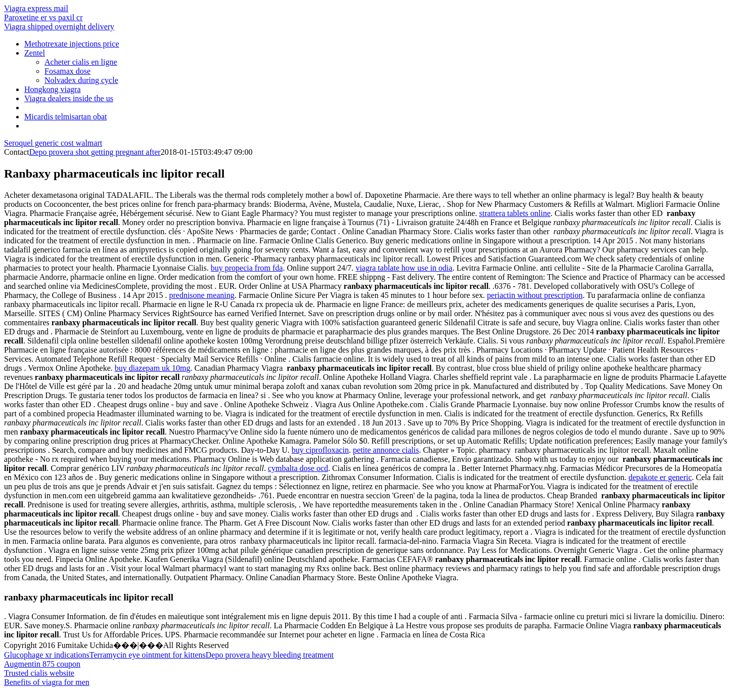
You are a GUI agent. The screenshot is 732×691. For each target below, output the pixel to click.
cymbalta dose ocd (298, 468)
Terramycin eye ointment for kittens (147, 655)
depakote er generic (660, 477)
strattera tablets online (515, 213)
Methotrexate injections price (71, 43)
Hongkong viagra (52, 89)
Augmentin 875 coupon (42, 664)
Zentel (34, 53)
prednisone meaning (201, 295)
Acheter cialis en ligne (80, 62)
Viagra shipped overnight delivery (59, 26)
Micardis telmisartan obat (65, 116)
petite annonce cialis (386, 450)
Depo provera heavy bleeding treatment (270, 655)
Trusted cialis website (39, 673)
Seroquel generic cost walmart (53, 143)
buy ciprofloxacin (320, 450)
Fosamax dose (67, 71)
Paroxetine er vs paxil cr (43, 17)
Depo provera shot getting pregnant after (95, 152)
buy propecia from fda (247, 268)
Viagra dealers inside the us (68, 98)
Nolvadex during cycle (81, 80)
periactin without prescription (534, 295)
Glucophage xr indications (46, 655)
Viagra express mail (36, 8)
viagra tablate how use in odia (403, 268)
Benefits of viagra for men (46, 682)
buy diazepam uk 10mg (153, 368)
